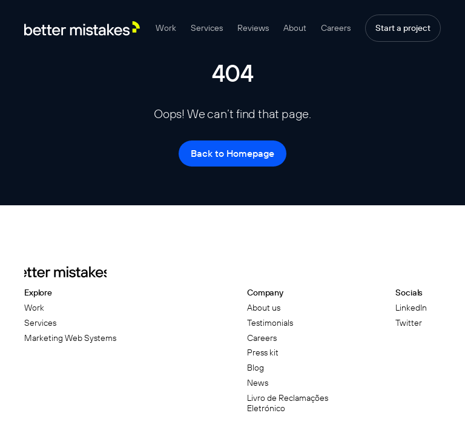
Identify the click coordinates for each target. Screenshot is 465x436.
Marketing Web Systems (70, 338)
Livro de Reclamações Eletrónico (287, 403)
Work (166, 27)
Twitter (408, 323)
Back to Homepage (232, 153)
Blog (255, 368)
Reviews (253, 27)
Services (207, 27)
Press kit (263, 353)
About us (263, 308)
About (294, 27)
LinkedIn (411, 308)
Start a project (402, 27)
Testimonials (270, 323)
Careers (336, 27)
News (257, 383)
